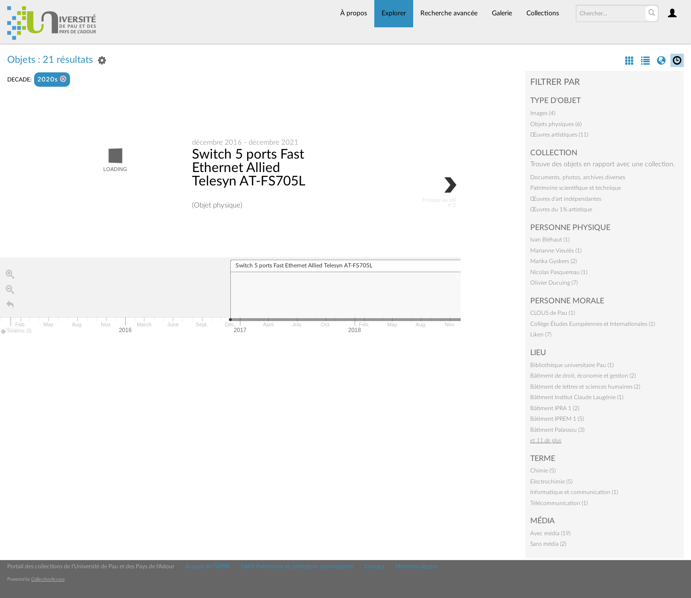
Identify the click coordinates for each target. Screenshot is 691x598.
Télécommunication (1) (559, 503)
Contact (374, 566)
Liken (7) (540, 334)
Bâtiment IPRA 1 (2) (554, 408)
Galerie (502, 13)
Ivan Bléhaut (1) (550, 239)
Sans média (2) (548, 544)
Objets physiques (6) (556, 124)
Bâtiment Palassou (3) (557, 430)
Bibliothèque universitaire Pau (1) (572, 365)
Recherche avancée (448, 13)
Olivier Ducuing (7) (554, 283)
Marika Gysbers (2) (553, 261)
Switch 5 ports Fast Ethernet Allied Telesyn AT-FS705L (248, 168)
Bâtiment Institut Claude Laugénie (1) (576, 397)
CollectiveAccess (48, 579)
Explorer (393, 13)
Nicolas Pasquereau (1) (558, 272)
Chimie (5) (543, 470)
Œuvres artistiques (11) (559, 135)
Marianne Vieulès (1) (556, 250)
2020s (52, 79)
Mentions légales (416, 566)
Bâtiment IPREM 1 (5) (557, 419)
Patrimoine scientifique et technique (575, 188)
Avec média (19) (550, 533)
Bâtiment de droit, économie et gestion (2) (583, 376)
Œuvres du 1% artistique (561, 209)
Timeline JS (16, 331)
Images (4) (542, 113)
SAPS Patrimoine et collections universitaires (297, 566)
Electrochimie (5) (551, 481)
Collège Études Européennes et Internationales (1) (592, 324)
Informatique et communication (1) (574, 492)
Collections (542, 13)
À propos (353, 13)
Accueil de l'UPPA (207, 566)
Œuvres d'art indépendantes (565, 199)
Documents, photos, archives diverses (577, 177)
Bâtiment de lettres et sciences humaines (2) (585, 387)
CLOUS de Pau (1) (552, 313)
